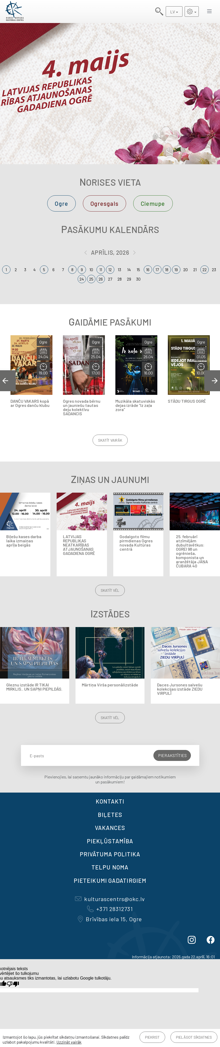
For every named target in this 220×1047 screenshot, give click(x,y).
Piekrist (152, 1037)
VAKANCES (110, 827)
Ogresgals (104, 203)
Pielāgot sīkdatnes (194, 1037)
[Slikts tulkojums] (13, 984)
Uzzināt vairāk (69, 1041)
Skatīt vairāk (110, 440)
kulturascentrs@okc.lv (110, 898)
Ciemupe (153, 203)
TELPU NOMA (110, 867)
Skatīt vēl (110, 590)
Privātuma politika (110, 854)
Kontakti (110, 801)
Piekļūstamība (110, 841)
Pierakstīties (172, 755)
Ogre (61, 203)
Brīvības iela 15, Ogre (110, 918)
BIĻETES (110, 814)
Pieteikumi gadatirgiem (110, 880)
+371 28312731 (110, 908)
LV (172, 11)
